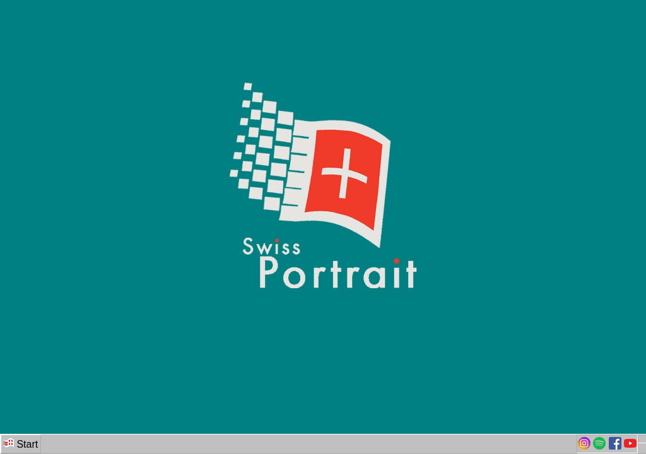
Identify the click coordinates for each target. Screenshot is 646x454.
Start (21, 444)
